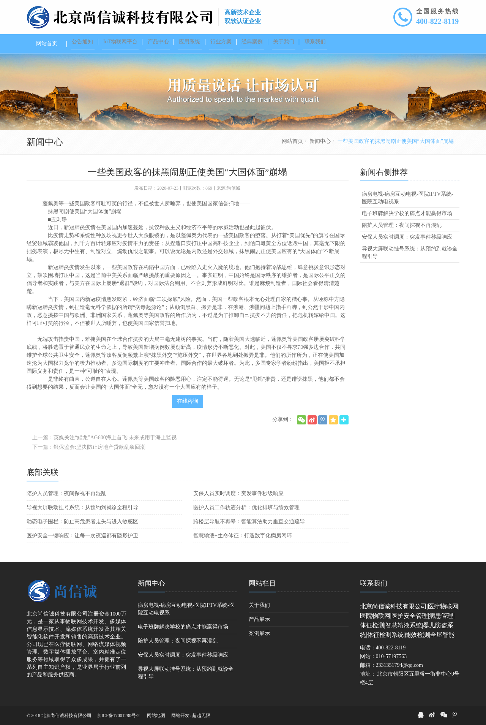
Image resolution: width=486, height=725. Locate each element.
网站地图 (156, 715)
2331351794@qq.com (399, 665)
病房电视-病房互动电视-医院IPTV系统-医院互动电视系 (407, 197)
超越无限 (201, 715)
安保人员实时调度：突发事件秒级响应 (238, 493)
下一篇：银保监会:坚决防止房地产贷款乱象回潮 (88, 447)
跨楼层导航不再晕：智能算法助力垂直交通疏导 (249, 521)
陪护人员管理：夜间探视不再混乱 (66, 493)
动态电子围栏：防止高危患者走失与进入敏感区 (82, 521)
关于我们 (259, 605)
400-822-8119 (437, 21)
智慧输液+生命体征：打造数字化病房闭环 (242, 535)
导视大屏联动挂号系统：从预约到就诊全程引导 (82, 507)
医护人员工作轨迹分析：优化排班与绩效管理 (246, 507)
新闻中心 (320, 141)
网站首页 (292, 141)
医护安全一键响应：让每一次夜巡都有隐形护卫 (82, 535)
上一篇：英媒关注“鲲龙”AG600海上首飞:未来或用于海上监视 (104, 437)
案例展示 (259, 633)
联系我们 (373, 583)
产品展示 (259, 619)
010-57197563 (391, 656)
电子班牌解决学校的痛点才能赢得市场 (407, 213)
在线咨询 (187, 401)
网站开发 (180, 715)
